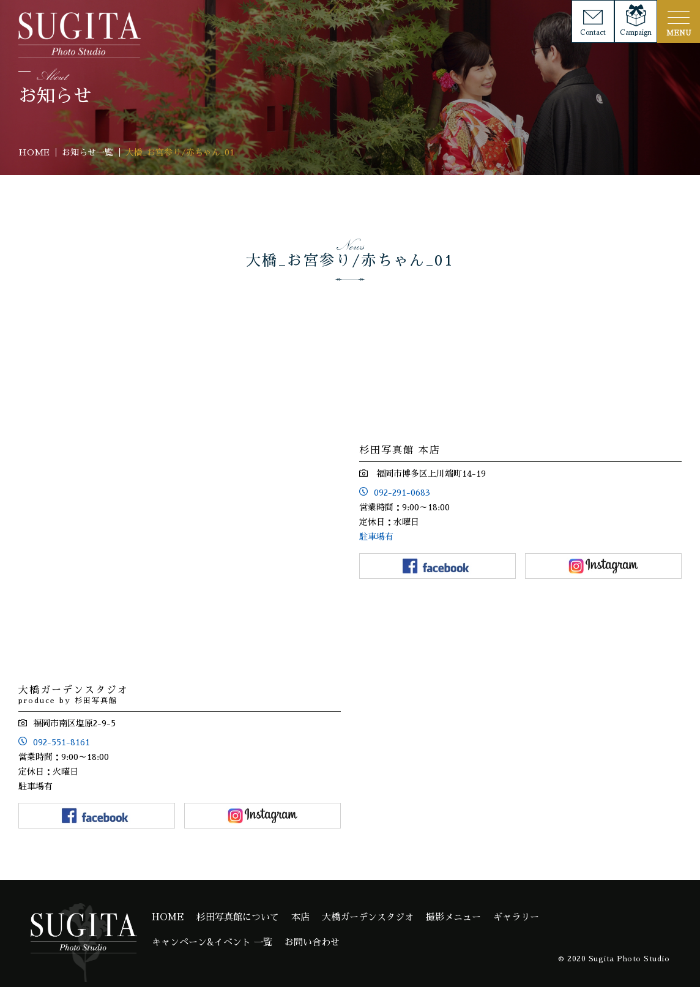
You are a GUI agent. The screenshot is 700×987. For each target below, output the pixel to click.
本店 (300, 917)
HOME (168, 917)
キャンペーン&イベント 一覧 (212, 942)
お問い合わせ (312, 942)
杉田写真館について (237, 917)
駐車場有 (376, 536)
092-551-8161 (61, 742)
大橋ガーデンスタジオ (368, 917)
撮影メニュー (453, 917)
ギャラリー (516, 917)
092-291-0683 (402, 492)
